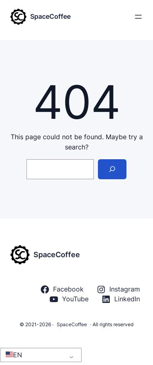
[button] (39, 355)
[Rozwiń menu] (138, 17)
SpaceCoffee (50, 16)
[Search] (112, 169)
